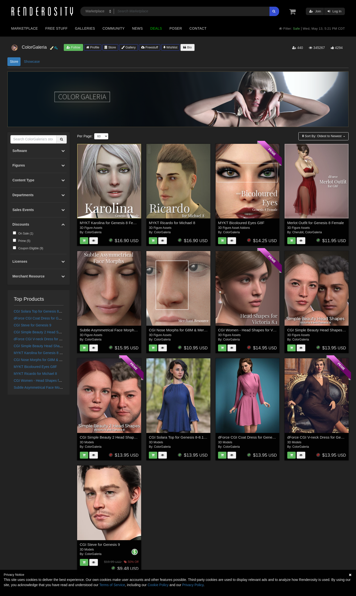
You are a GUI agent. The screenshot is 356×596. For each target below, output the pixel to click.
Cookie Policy (158, 585)
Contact (197, 28)
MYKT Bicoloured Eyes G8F (35, 367)
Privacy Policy (192, 585)
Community (114, 28)
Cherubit (297, 232)
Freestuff (149, 47)
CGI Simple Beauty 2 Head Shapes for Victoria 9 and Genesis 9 (63, 332)
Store (110, 47)
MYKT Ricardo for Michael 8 (35, 374)
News (137, 28)
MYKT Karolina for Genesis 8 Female (42, 353)
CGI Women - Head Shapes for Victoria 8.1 (47, 381)
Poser (175, 28)
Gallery (128, 47)
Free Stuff (56, 28)
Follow (73, 47)
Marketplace (24, 28)
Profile (92, 47)
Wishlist (170, 47)
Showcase (32, 62)
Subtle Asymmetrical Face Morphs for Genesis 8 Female (57, 387)
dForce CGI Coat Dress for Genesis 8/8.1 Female (52, 318)
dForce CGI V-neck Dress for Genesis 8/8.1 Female (53, 339)
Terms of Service (112, 585)
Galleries (85, 28)
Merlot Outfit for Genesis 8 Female (315, 223)
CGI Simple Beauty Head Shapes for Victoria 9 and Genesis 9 (61, 346)
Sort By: (322, 136)
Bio (187, 47)
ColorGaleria (93, 232)
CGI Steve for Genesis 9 (32, 325)
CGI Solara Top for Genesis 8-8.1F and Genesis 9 (52, 311)
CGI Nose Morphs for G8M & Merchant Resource (51, 360)
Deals (156, 28)
